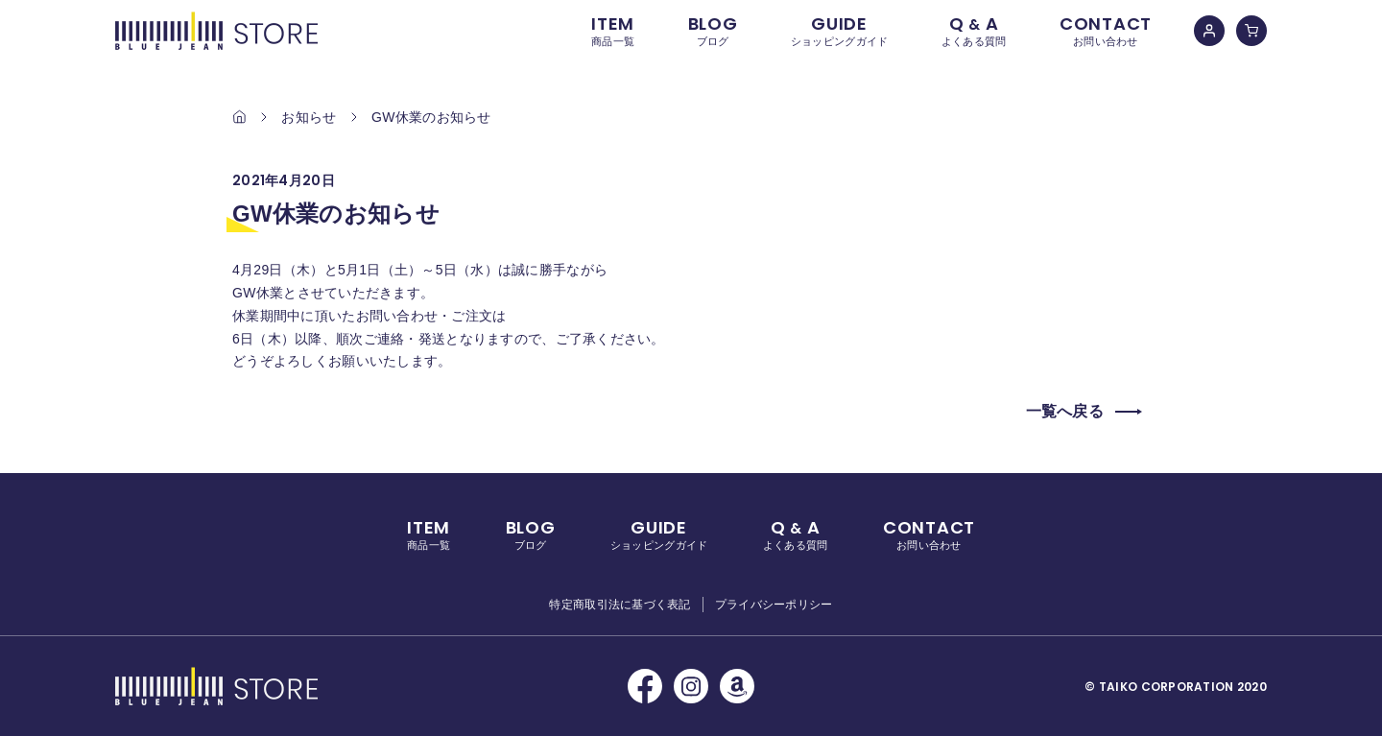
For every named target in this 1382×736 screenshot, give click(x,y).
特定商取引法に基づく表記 (619, 604)
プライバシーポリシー (774, 604)
